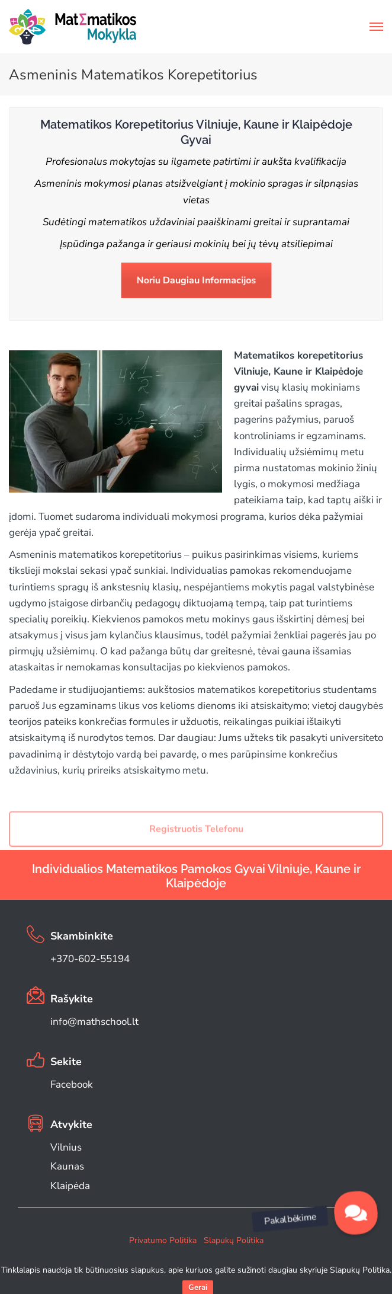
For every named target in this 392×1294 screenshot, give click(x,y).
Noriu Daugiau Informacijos (196, 280)
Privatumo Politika (163, 1240)
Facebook (71, 1084)
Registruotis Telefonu (196, 839)
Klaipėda (70, 1186)
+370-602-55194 (90, 959)
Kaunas (67, 1166)
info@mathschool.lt (94, 1021)
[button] (356, 1213)
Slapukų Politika (234, 1240)
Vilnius (66, 1147)
